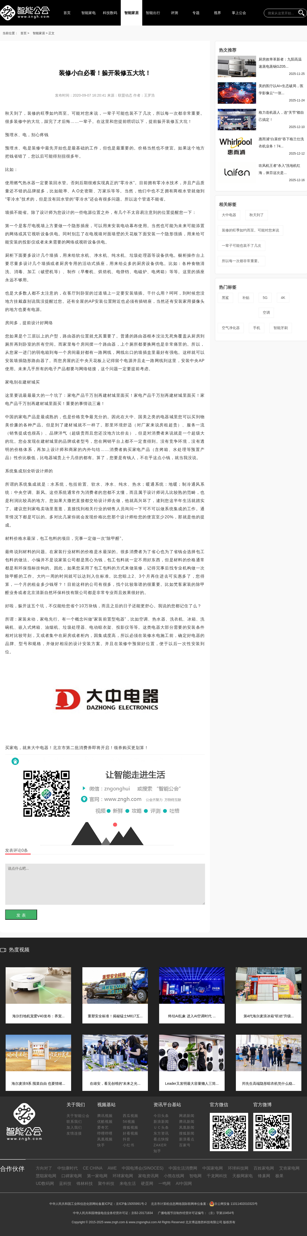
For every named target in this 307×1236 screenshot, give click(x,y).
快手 (101, 1145)
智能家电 (88, 13)
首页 (67, 13)
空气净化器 (231, 328)
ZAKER (160, 1145)
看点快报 (161, 1139)
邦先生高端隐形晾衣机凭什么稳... (268, 1083)
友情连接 (74, 1133)
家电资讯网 (148, 1176)
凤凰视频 (105, 1139)
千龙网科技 (217, 1176)
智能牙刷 (280, 328)
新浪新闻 (161, 1122)
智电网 (195, 1176)
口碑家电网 (71, 1176)
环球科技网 (238, 1168)
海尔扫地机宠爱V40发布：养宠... (38, 1016)
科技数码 (110, 13)
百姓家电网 (264, 1168)
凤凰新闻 (186, 1127)
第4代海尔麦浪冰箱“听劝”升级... (269, 1016)
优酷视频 (105, 1122)
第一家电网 (97, 1176)
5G (265, 298)
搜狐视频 (130, 1127)
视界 (217, 13)
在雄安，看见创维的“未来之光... (115, 1083)
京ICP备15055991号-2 (131, 1204)
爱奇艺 (103, 1127)
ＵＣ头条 (161, 1127)
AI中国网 (184, 1183)
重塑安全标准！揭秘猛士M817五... (115, 1016)
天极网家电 (242, 1176)
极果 (279, 1176)
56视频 (129, 1122)
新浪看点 (186, 1139)
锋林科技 (84, 1183)
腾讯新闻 (186, 1122)
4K (283, 298)
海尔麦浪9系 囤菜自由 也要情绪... (38, 1083)
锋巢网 (264, 1176)
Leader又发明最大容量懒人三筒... (191, 1083)
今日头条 (161, 1116)
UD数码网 (45, 1183)
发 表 (21, 915)
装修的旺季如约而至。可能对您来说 (250, 230)
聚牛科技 (106, 1183)
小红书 (128, 1145)
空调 (266, 312)
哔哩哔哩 (105, 1133)
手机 (256, 328)
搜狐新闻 (186, 1133)
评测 (174, 13)
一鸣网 (164, 1183)
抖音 (126, 1139)
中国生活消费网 (183, 1168)
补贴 (245, 298)
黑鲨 (225, 298)
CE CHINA (92, 1168)
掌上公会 (239, 13)
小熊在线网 (174, 1176)
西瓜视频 (130, 1116)
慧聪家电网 (46, 1176)
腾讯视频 (105, 1116)
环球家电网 (123, 1176)
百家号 (185, 1145)
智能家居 (131, 13)
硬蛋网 (147, 1183)
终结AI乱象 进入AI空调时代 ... (192, 1016)
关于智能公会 (78, 1116)
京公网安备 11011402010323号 (233, 1203)
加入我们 (74, 1127)
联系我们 (74, 1122)
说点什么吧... (105, 884)
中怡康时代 (67, 1168)
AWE (112, 1168)
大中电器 (229, 215)
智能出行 (153, 13)
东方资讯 (161, 1133)
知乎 (157, 1151)
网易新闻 (186, 1116)
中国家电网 (212, 1168)
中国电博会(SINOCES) (142, 1168)
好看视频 (130, 1133)
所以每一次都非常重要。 (241, 261)
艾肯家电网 (289, 1168)
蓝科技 (65, 1183)
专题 (196, 13)
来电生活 (127, 1183)
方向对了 (44, 1168)
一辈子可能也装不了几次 (241, 245)
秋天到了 (256, 215)
